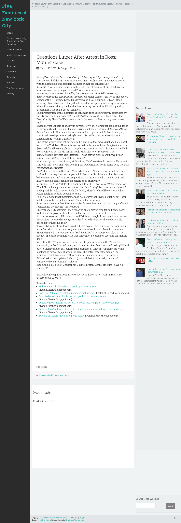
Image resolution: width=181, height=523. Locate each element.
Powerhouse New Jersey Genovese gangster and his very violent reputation (164, 139)
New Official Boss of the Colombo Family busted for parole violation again (163, 171)
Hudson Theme (45, 520)
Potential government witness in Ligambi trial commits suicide (73, 296)
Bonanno (11, 82)
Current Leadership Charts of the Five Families (16, 41)
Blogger (82, 517)
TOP (176, 518)
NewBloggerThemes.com (74, 520)
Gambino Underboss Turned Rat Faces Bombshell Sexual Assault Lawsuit (162, 117)
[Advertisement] (83, 32)
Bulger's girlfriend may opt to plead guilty (61, 315)
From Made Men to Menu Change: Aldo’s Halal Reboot (163, 192)
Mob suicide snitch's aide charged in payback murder (68, 286)
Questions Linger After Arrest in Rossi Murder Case (76, 59)
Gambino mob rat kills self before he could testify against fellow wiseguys (79, 302)
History (10, 93)
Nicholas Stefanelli (46, 375)
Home (10, 32)
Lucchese (11, 60)
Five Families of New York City (14, 15)
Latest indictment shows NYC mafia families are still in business (163, 151)
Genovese (11, 66)
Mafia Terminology (16, 55)
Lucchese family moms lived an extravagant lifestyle (162, 221)
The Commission (15, 88)
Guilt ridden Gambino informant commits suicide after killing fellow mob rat (81, 309)
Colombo (11, 77)
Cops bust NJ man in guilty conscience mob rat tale (67, 292)
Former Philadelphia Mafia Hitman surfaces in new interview (164, 211)
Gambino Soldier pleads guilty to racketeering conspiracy (162, 240)
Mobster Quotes (14, 49)
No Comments (63, 375)
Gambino (11, 71)
